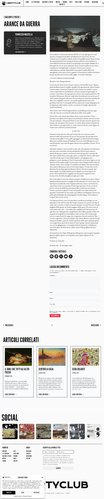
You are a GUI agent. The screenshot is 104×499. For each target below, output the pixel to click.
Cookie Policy (18, 496)
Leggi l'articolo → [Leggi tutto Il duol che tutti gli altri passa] (11, 395)
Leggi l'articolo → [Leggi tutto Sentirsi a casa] (44, 395)
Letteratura (35, 2)
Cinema (65, 2)
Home (27, 2)
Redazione (95, 2)
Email (52, 299)
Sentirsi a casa (45, 370)
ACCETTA (9, 493)
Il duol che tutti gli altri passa (17, 371)
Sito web (52, 305)
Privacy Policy (27, 496)
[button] (42, 477)
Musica (58, 2)
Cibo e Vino (78, 2)
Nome (52, 293)
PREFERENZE (36, 493)
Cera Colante (78, 370)
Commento (53, 275)
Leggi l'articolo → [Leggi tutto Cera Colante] (78, 395)
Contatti (62, 4)
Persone (86, 2)
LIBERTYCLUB (13, 3)
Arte (70, 2)
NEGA (22, 493)
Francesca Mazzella (23, 34)
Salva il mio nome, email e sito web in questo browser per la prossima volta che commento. (75, 313)
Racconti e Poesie (47, 2)
